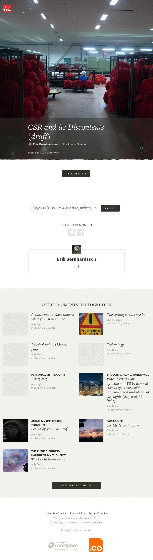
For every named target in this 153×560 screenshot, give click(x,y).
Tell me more (76, 173)
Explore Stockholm (76, 485)
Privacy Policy (77, 513)
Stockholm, (74, 144)
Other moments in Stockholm (76, 305)
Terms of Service (98, 513)
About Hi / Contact (56, 513)
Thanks (110, 208)
